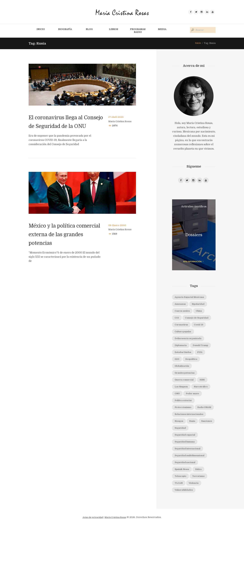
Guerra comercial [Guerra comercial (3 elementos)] (185, 398)
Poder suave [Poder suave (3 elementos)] (182, 420)
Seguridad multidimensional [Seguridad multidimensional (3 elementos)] (192, 491)
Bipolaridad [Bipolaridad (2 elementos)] (201, 306)
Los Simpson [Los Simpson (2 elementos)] (182, 406)
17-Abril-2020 (116, 117)
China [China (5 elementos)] (201, 313)
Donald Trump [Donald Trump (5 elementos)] (184, 363)
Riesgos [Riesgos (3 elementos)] (179, 455)
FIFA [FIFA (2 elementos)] (203, 370)
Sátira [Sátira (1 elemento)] (201, 505)
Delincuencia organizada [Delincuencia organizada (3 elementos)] (190, 348)
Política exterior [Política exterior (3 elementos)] (184, 427)
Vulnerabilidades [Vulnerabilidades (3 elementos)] (185, 527)
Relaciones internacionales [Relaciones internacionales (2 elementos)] (191, 448)
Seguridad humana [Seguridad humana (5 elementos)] (186, 477)
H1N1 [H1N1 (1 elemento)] (206, 398)
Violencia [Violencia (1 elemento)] (195, 520)
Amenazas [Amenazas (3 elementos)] (181, 306)
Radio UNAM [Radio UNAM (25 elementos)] (182, 441)
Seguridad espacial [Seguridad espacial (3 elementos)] (186, 470)
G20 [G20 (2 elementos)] (177, 377)
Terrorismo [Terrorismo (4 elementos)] (201, 513)
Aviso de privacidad (91, 554)
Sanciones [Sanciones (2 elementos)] (181, 463)
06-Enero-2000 (117, 234)
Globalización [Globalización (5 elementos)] (183, 384)
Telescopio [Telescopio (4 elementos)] (181, 513)
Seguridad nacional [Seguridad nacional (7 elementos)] (186, 498)
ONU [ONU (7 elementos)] (200, 413)
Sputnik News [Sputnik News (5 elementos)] (183, 505)
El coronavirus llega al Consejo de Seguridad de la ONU (63, 126)
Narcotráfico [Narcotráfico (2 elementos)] (182, 413)
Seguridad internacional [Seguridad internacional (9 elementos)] (189, 484)
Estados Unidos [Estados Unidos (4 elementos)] (184, 370)
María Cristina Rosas (120, 121)
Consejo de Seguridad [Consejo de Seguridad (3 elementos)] (188, 327)
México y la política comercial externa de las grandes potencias (62, 243)
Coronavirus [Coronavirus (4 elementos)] (182, 334)
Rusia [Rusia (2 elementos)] (194, 455)
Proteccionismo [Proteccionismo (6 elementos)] (184, 434)
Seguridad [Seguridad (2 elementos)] (200, 463)
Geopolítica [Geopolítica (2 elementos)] (193, 377)
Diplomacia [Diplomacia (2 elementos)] (182, 356)
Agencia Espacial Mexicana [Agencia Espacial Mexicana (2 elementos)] (191, 299)
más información (192, 263)
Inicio (197, 43)
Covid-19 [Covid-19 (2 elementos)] (202, 334)
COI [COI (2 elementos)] (177, 320)
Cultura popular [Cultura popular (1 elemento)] (184, 341)
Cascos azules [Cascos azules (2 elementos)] (183, 313)
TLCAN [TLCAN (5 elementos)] (179, 520)
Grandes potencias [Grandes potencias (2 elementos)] (186, 391)
